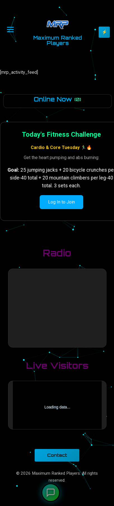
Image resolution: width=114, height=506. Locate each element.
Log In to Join (61, 202)
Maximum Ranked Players (57, 40)
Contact (57, 455)
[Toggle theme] (104, 32)
